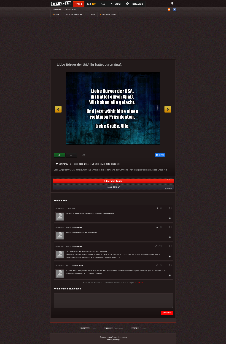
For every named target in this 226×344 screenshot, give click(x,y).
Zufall (115, 4)
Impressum (122, 337)
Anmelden (57, 9)
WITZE (56, 14)
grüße (102, 164)
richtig (113, 164)
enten (97, 164)
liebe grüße (84, 164)
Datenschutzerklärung (108, 337)
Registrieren (70, 9)
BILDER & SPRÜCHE (73, 14)
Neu (103, 4)
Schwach (71, 155)
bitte (108, 164)
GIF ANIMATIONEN (108, 14)
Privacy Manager (113, 340)
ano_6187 (79, 265)
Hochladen (134, 4)
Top (91, 4)
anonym (78, 227)
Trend (78, 4)
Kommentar (63, 164)
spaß (92, 164)
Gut (59, 155)
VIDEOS (91, 14)
